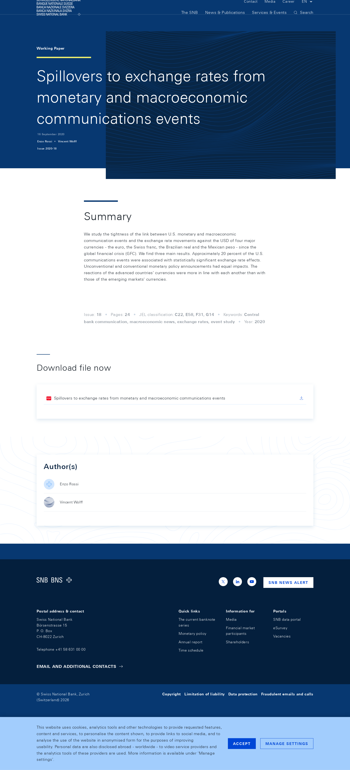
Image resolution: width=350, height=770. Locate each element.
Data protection (243, 694)
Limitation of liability (204, 694)
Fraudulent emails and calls (287, 694)
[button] (307, 10)
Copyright (171, 694)
